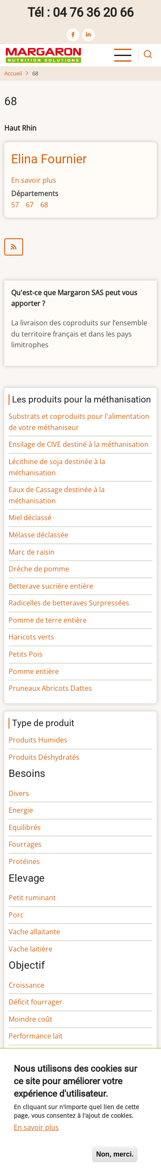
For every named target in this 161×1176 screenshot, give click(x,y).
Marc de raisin (32, 552)
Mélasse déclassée (38, 535)
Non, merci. (115, 1154)
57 (15, 204)
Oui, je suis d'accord (49, 1154)
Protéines (24, 861)
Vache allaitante (34, 931)
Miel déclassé (30, 517)
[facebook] (73, 34)
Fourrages (25, 844)
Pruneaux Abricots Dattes (50, 688)
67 (29, 204)
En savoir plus (33, 180)
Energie (21, 810)
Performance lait (36, 1036)
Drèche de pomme (39, 569)
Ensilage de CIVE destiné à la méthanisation (79, 444)
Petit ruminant (32, 897)
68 (44, 204)
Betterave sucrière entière (51, 586)
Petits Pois (26, 654)
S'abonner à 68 (80, 247)
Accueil (13, 73)
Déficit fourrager (35, 1002)
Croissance (26, 985)
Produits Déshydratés (44, 757)
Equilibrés (25, 827)
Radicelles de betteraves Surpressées (69, 603)
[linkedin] (88, 34)
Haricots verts (31, 637)
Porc (16, 915)
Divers (19, 793)
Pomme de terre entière (48, 620)
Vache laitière (30, 949)
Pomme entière (34, 671)
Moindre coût (30, 1019)
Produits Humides (38, 740)
